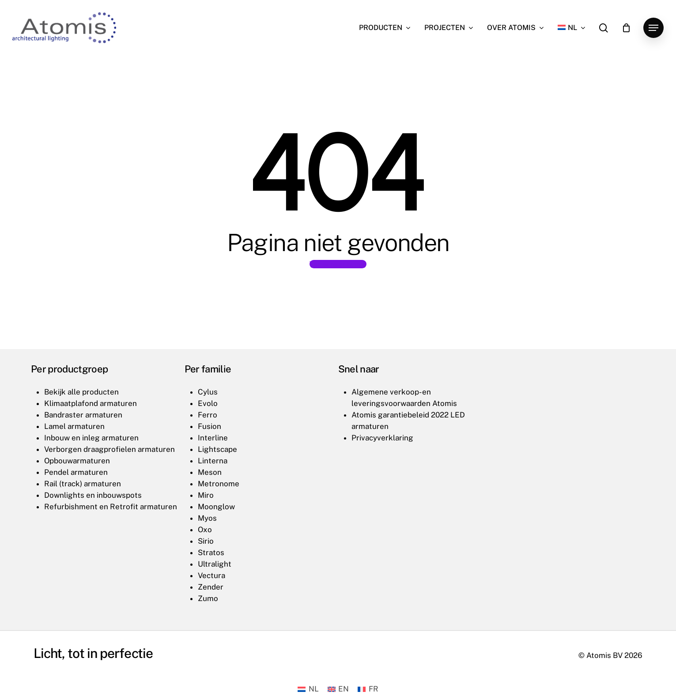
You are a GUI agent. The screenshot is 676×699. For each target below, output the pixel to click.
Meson (210, 472)
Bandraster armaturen (83, 414)
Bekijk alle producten (81, 391)
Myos (207, 518)
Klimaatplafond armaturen (90, 403)
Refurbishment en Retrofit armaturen (110, 506)
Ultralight (214, 564)
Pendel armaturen (76, 472)
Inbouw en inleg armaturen (91, 437)
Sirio (206, 541)
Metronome (218, 483)
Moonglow (216, 506)
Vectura (211, 575)
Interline (213, 437)
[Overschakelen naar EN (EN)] (338, 689)
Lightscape (217, 449)
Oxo (205, 529)
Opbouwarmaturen (77, 460)
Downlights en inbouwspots (93, 495)
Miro (206, 495)
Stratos (211, 552)
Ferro (207, 414)
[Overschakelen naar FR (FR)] (368, 689)
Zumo (208, 598)
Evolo (208, 403)
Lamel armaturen (74, 426)
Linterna (212, 460)
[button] (653, 28)
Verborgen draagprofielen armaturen (109, 449)
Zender (210, 586)
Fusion (209, 426)
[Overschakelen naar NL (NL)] (308, 689)
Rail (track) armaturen (82, 483)
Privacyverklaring (382, 437)
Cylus (208, 391)
